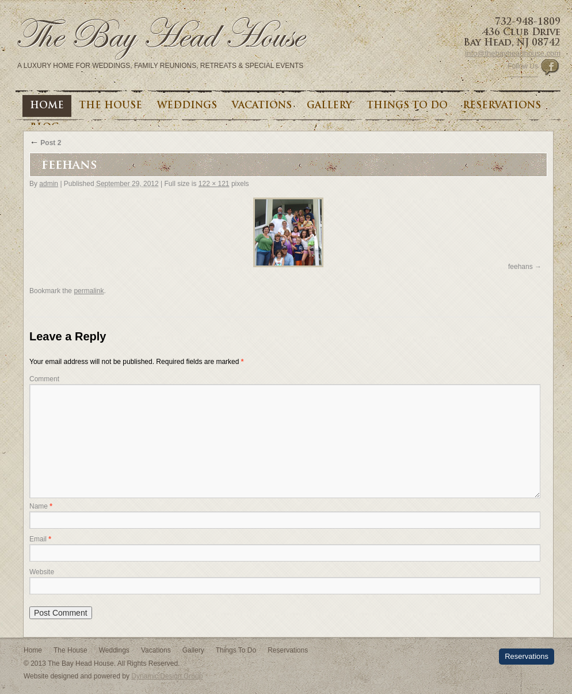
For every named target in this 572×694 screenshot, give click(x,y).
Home (47, 106)
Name (40, 506)
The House (110, 106)
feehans (520, 267)
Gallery (329, 106)
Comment (44, 379)
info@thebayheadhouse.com (512, 53)
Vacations (262, 106)
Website (41, 572)
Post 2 (45, 143)
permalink (89, 291)
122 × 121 (214, 184)
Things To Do (407, 106)
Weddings (187, 106)
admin (48, 184)
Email (40, 539)
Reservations (502, 106)
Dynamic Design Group (167, 676)
